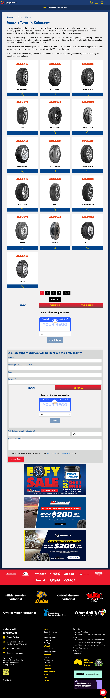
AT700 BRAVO (22, 89)
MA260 (22, 243)
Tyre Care (47, 640)
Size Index (76, 629)
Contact (47, 668)
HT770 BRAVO (87, 166)
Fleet (46, 677)
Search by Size (49, 635)
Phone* (20, 365)
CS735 (22, 128)
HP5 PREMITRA (55, 128)
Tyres (46, 629)
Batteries (47, 657)
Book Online (49, 671)
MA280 (87, 243)
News (46, 680)
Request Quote (16, 459)
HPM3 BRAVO (88, 128)
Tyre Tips (47, 643)
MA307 (22, 281)
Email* (10, 372)
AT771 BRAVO (55, 89)
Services (47, 654)
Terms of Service (65, 453)
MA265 (55, 243)
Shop (46, 674)
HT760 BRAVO (55, 166)
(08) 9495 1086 (14, 648)
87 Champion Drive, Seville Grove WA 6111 (17, 643)
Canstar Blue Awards (80, 648)
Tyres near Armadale (80, 632)
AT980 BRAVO (88, 89)
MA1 (55, 204)
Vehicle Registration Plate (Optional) (21, 431)
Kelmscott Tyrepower (55, 7)
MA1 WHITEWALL (88, 204)
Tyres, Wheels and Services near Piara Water (89, 645)
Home (10, 17)
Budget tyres (77, 651)
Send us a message (15, 653)
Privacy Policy (51, 453)
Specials (47, 666)
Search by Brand (50, 637)
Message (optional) (15, 438)
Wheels (47, 646)
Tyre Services (48, 660)
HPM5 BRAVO (22, 166)
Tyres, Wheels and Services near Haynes (88, 642)
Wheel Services (49, 663)
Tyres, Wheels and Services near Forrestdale (89, 640)
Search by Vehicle (50, 632)
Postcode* (12, 379)
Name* (11, 357)
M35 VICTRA (22, 204)
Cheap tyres (77, 654)
